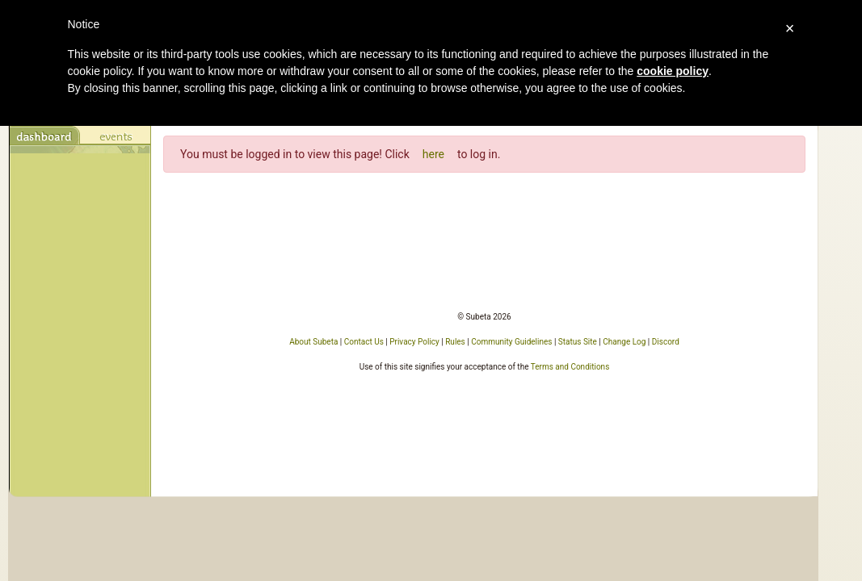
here (433, 154)
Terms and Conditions (570, 366)
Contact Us (364, 341)
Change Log (624, 341)
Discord (665, 341)
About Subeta (313, 341)
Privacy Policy (414, 341)
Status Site (577, 341)
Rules (455, 341)
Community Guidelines (511, 341)
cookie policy (673, 71)
